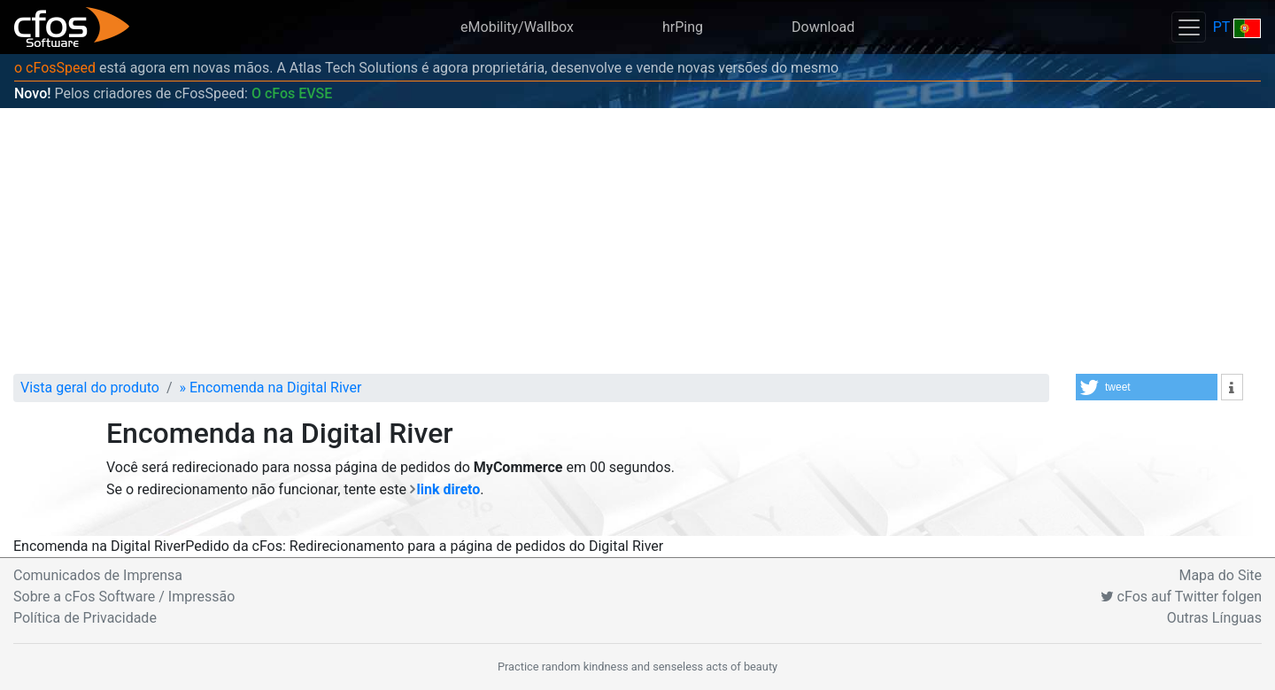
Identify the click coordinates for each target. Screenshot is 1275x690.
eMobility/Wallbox (517, 27)
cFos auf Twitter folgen (1181, 596)
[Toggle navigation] (1188, 27)
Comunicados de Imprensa (97, 575)
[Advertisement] (637, 241)
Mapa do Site (1220, 575)
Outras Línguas (1214, 617)
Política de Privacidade (85, 617)
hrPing (682, 27)
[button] (1146, 387)
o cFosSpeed (55, 67)
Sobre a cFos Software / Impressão (124, 596)
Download (823, 27)
